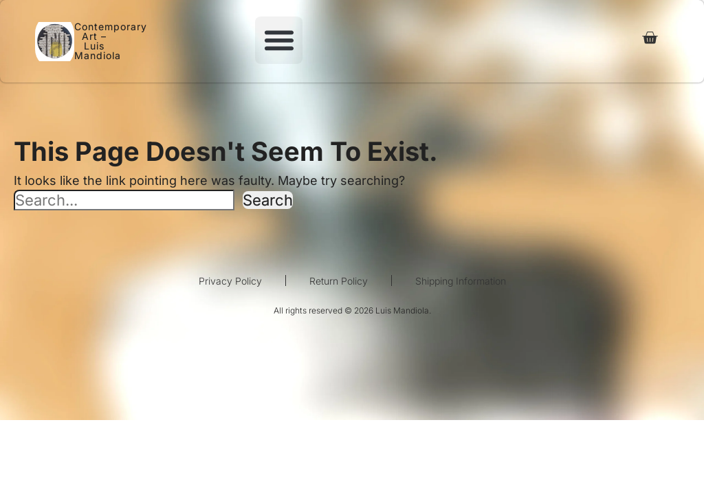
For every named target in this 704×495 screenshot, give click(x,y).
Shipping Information (460, 281)
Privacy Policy (230, 281)
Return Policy (338, 281)
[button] (278, 40)
